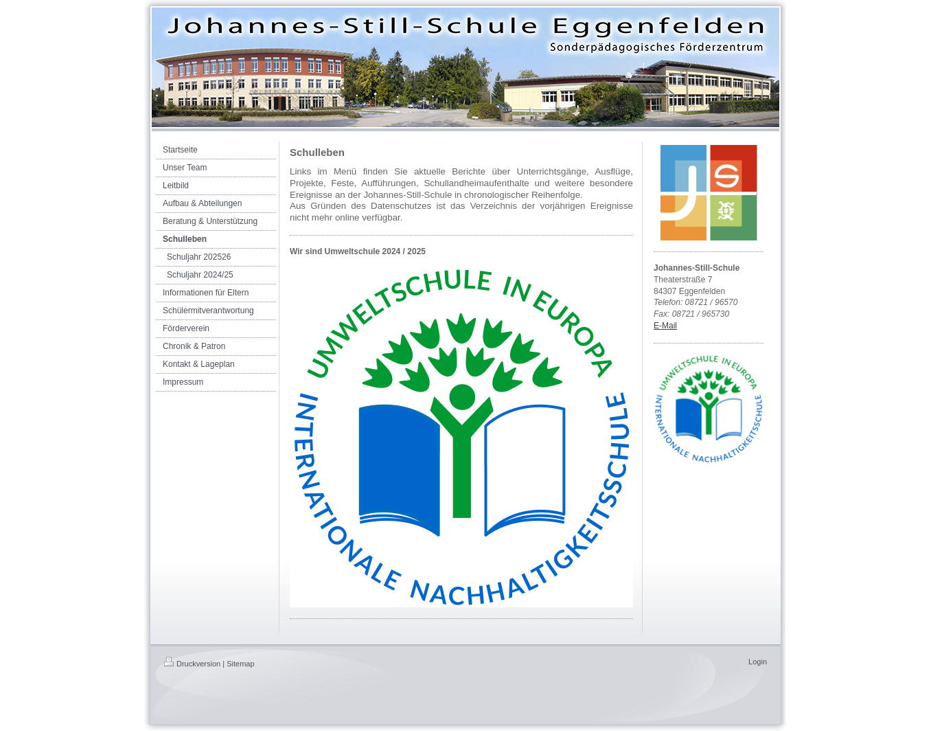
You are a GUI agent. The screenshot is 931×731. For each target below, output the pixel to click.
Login (757, 661)
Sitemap (240, 664)
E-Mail (665, 325)
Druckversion (192, 664)
